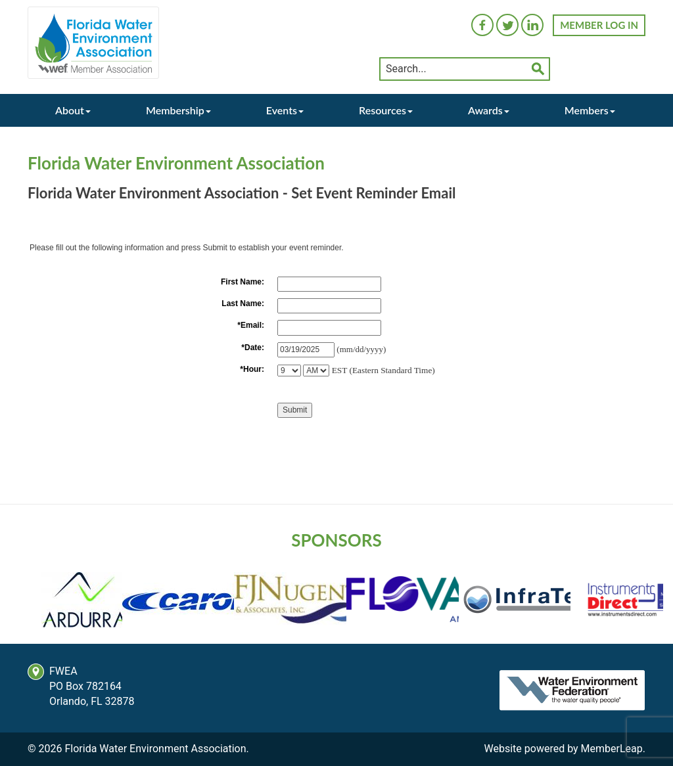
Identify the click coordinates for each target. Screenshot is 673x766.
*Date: (252, 347)
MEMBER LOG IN (599, 25)
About (73, 110)
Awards (488, 110)
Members (590, 110)
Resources (386, 110)
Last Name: (242, 303)
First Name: (242, 281)
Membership (178, 110)
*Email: (250, 325)
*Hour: (252, 369)
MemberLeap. (613, 748)
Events (285, 110)
